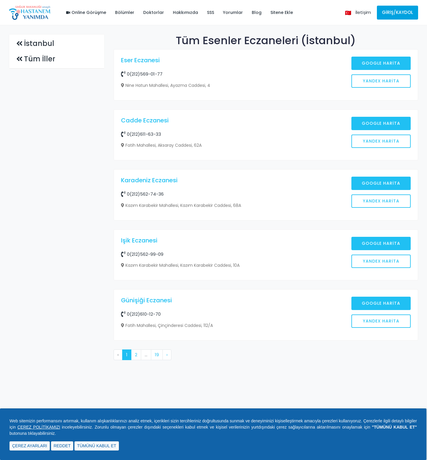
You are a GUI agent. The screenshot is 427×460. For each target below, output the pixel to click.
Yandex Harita (381, 81)
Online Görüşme (86, 12)
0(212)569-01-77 (141, 74)
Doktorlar (153, 12)
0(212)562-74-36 (142, 289)
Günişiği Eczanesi (146, 395)
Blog (257, 12)
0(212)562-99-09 (142, 349)
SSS (210, 12)
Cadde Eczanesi (145, 215)
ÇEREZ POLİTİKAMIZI (38, 427)
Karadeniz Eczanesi (149, 275)
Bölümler (124, 12)
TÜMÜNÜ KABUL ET (96, 445)
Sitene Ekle (281, 12)
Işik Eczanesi (139, 335)
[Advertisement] (266, 153)
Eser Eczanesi (140, 60)
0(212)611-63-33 (141, 229)
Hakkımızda (185, 12)
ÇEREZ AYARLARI (29, 445)
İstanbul (39, 43)
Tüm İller (39, 59)
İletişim (363, 12)
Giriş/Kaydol (397, 12)
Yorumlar (233, 12)
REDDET (62, 445)
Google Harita (381, 63)
